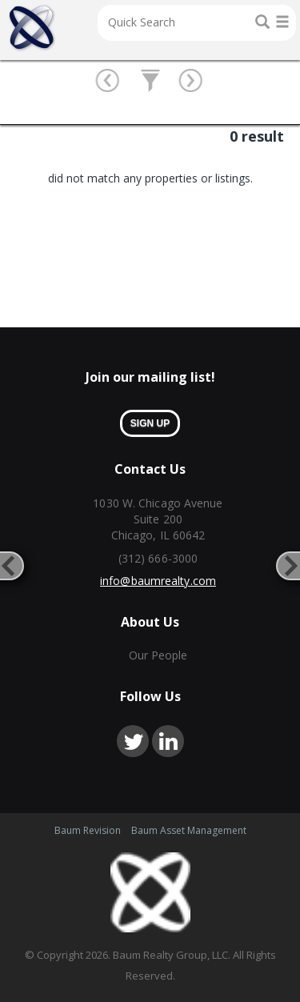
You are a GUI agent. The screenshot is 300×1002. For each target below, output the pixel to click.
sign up (150, 423)
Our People (158, 655)
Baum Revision (87, 830)
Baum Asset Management (188, 830)
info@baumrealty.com (158, 580)
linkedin (168, 741)
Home (31, 28)
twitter (133, 741)
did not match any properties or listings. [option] (150, 178)
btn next (191, 81)
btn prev (108, 81)
